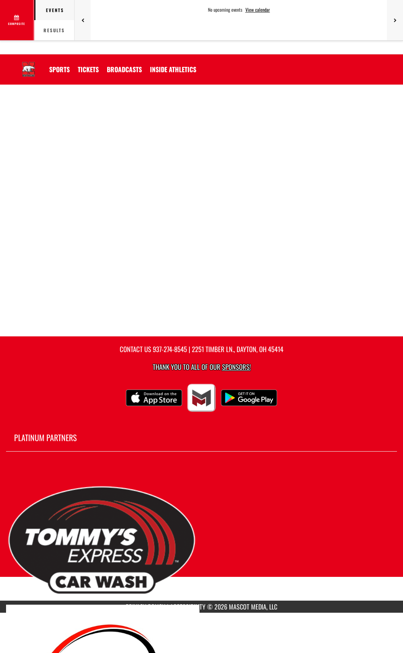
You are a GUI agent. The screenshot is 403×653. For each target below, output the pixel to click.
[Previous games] (83, 20)
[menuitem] (88, 69)
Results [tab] (54, 30)
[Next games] (395, 20)
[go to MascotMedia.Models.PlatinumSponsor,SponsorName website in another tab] (201, 532)
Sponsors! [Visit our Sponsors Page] (236, 367)
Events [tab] (55, 10)
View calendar (257, 9)
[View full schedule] (17, 20)
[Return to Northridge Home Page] (28, 64)
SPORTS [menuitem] (59, 69)
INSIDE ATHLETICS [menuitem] (173, 69)
